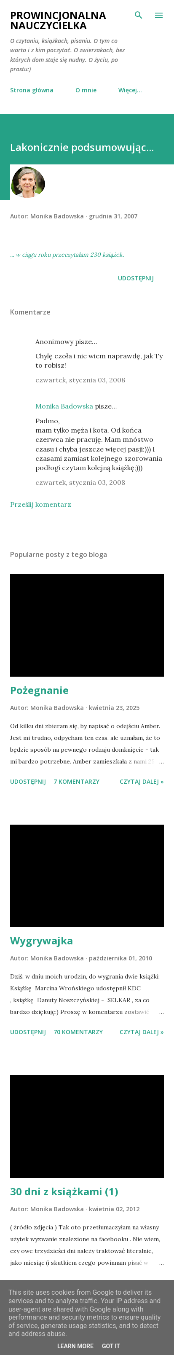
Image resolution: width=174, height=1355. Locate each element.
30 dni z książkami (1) (64, 1191)
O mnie (85, 90)
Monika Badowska (64, 406)
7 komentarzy (76, 781)
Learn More (75, 1346)
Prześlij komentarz (40, 504)
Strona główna (32, 90)
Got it (111, 1346)
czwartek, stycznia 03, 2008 (80, 380)
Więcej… (130, 90)
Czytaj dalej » (142, 781)
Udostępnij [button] (136, 278)
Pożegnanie (39, 690)
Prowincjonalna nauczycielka (58, 20)
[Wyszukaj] (139, 15)
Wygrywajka (41, 940)
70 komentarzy (78, 1032)
